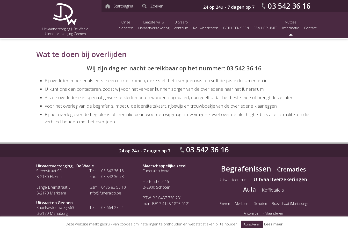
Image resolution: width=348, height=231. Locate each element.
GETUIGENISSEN (236, 27)
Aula (249, 189)
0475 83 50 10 (113, 187)
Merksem (242, 203)
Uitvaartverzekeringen (280, 179)
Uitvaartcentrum (233, 179)
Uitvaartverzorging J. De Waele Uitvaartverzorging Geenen (65, 19)
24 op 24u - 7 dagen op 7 (228, 7)
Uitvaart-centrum (181, 25)
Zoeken (156, 6)
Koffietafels (273, 190)
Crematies (291, 169)
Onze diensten (125, 25)
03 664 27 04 (112, 207)
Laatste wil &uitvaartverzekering (153, 25)
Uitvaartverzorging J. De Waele (65, 166)
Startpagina (123, 6)
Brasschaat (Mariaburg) (289, 203)
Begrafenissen (246, 169)
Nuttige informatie (290, 25)
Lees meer (273, 224)
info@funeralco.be (105, 193)
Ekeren (224, 203)
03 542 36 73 (112, 176)
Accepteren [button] (252, 224)
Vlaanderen (274, 213)
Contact (310, 27)
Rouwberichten (205, 27)
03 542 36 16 (289, 6)
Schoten (260, 203)
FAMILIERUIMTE (265, 27)
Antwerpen (252, 213)
